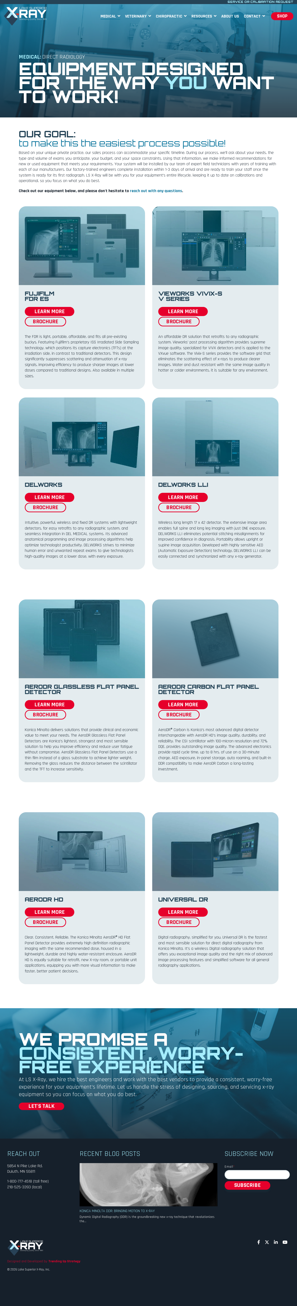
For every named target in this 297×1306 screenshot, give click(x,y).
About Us (230, 16)
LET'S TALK (41, 1106)
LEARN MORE (49, 311)
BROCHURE (45, 321)
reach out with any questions (156, 191)
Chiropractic (169, 16)
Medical (109, 16)
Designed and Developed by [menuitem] (43, 1261)
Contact (253, 16)
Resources (202, 16)
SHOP (282, 16)
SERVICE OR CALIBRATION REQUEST (260, 2)
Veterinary (136, 16)
